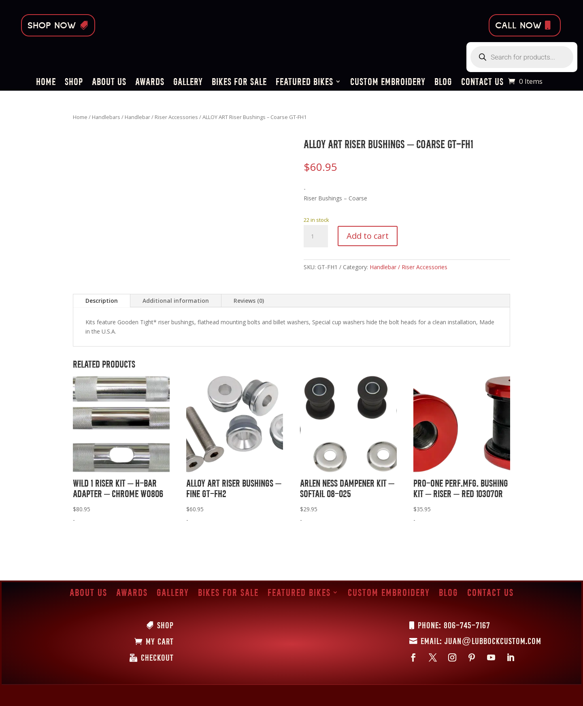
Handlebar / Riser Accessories (161, 117)
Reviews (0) (249, 300)
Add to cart (368, 235)
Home (46, 83)
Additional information (176, 300)
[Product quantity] (316, 236)
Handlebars (106, 117)
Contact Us (482, 83)
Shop (74, 83)
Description (101, 300)
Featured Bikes (304, 83)
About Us (109, 83)
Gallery (188, 83)
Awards (149, 83)
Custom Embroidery (388, 83)
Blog (443, 83)
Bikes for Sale (239, 83)
